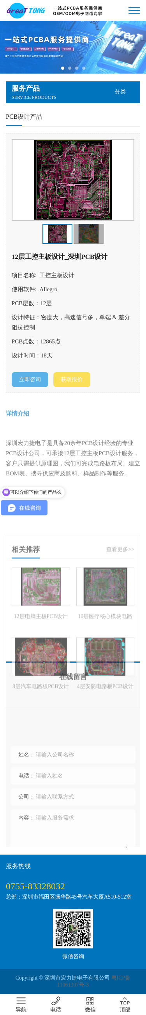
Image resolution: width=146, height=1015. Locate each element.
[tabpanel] (73, 47)
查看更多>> (120, 602)
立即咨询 (30, 379)
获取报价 (72, 379)
